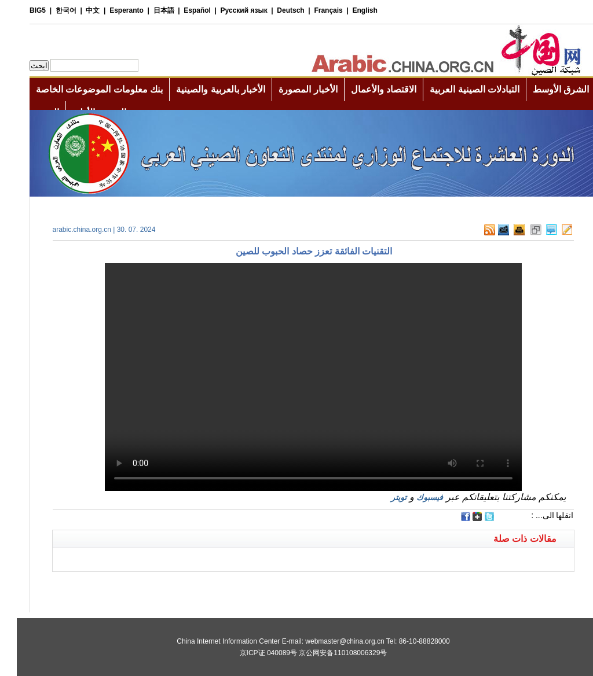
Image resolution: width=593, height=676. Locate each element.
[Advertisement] (166, 586)
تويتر (382, 497)
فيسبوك (413, 497)
